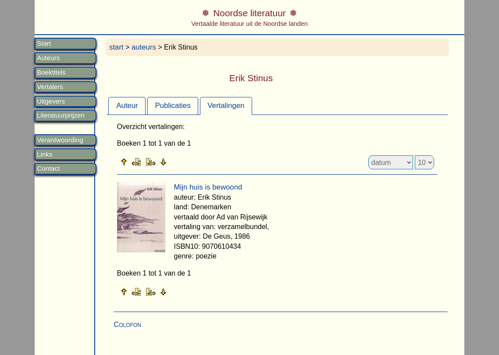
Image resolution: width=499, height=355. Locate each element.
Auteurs (48, 57)
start (116, 47)
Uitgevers (51, 101)
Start (44, 43)
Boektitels (51, 72)
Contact (48, 168)
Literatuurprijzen (61, 115)
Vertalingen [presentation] (225, 105)
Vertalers (50, 86)
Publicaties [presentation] (172, 105)
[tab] (127, 106)
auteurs (144, 47)
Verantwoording (60, 139)
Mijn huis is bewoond (208, 187)
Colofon (127, 324)
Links (44, 154)
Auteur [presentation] (127, 105)
